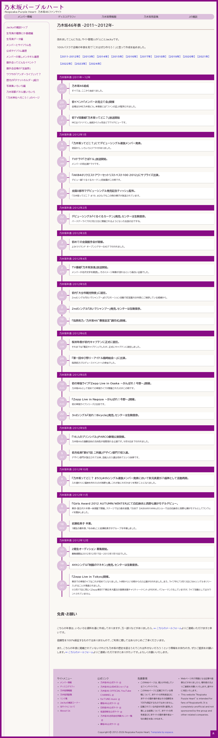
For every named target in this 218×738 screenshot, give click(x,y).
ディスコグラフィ (67, 17)
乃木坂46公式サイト (109, 682)
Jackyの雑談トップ (17, 27)
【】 (70, 56)
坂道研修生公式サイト (109, 712)
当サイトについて (67, 707)
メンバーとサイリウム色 (18, 45)
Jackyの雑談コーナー (70, 703)
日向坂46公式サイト (109, 708)
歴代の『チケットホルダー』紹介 (22, 80)
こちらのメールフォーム (169, 628)
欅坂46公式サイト (108, 724)
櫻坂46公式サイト (108, 703)
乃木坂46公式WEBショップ (113, 687)
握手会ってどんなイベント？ (21, 62)
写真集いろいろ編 (16, 86)
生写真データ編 (14, 39)
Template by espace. (162, 732)
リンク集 (63, 699)
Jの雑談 (193, 17)
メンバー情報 (25, 17)
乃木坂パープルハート (34, 6)
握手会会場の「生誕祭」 (18, 68)
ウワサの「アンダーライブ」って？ (23, 74)
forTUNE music (108, 699)
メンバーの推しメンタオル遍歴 (22, 57)
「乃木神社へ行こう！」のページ (23, 97)
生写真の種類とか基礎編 (19, 33)
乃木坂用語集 (151, 17)
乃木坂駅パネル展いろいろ (20, 92)
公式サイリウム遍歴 (16, 51)
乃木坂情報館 (109, 17)
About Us (65, 711)
